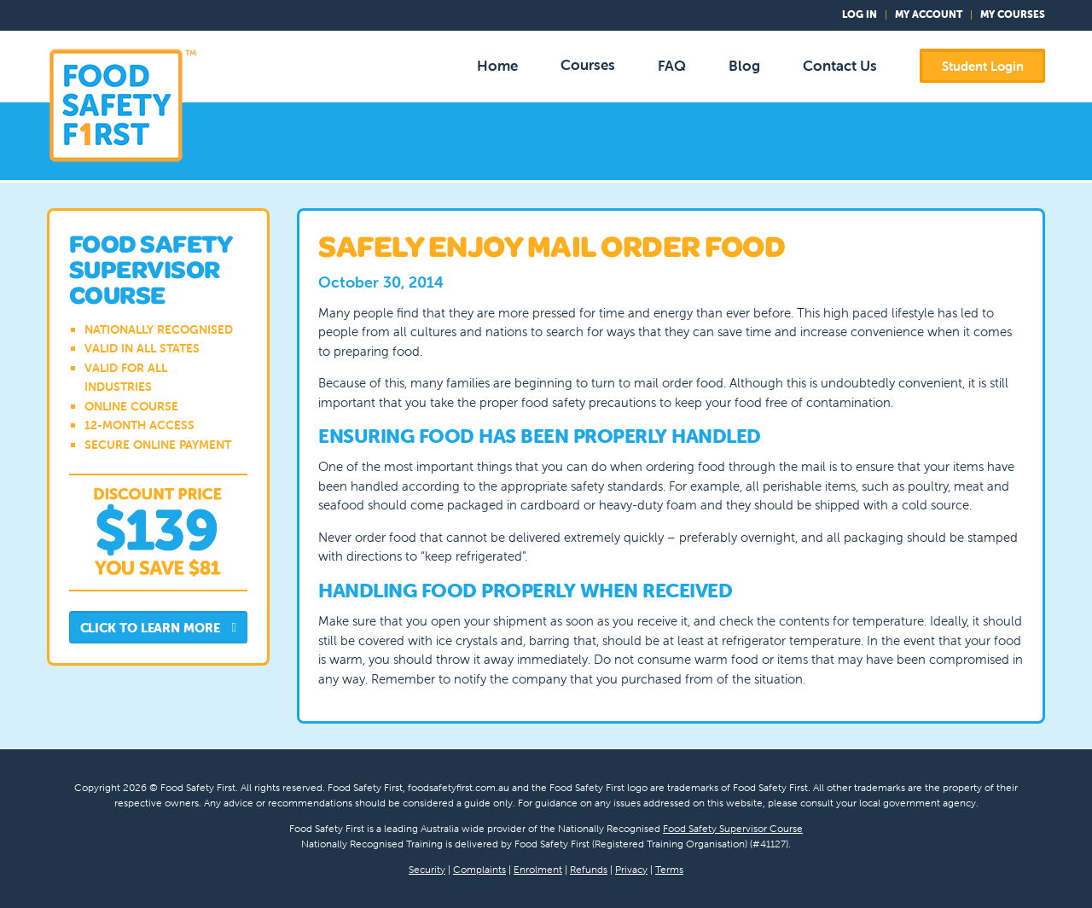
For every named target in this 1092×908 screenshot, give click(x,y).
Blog (744, 65)
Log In (859, 14)
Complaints (479, 869)
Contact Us (840, 65)
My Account (928, 14)
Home (497, 65)
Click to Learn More (158, 628)
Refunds (588, 869)
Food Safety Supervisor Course (733, 828)
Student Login (983, 66)
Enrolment (538, 869)
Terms (669, 869)
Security (427, 869)
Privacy (631, 869)
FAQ (672, 65)
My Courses (1012, 14)
